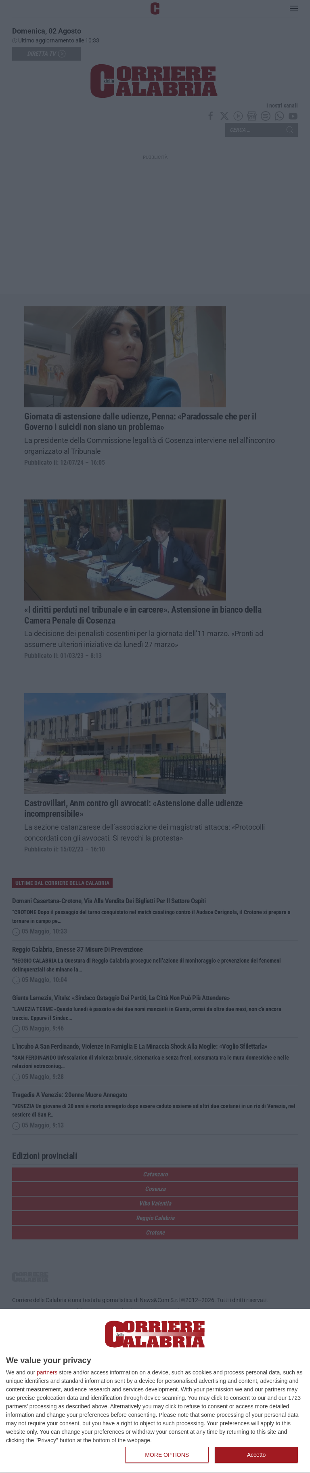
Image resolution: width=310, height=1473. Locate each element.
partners (47, 1372)
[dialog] (155, 1391)
